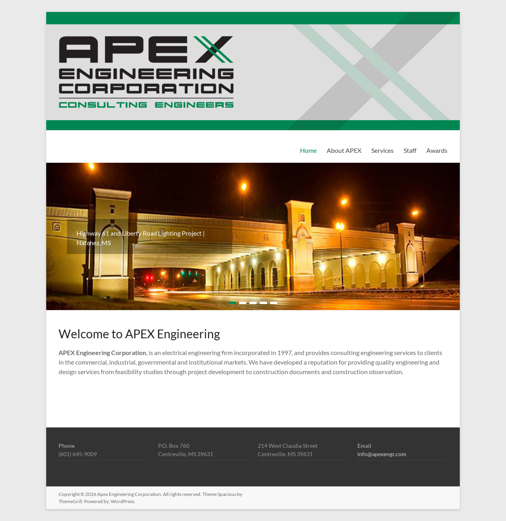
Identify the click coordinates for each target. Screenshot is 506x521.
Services (382, 150)
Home (308, 150)
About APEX (344, 150)
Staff (410, 150)
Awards (436, 150)
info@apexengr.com (381, 454)
